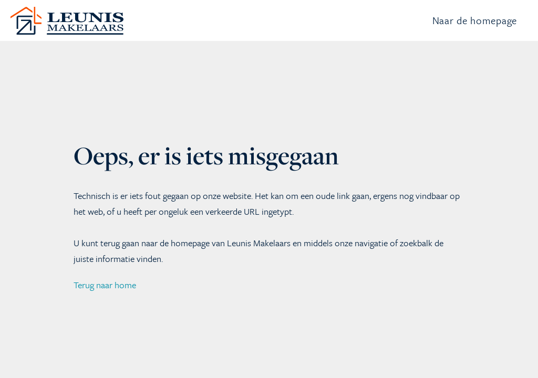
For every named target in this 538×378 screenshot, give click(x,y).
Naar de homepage (474, 34)
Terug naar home (105, 312)
